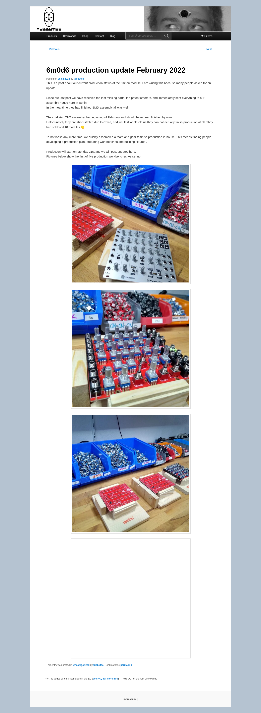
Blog (112, 36)
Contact (99, 36)
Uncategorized (81, 665)
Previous (53, 49)
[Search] (166, 36)
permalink (126, 665)
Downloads (69, 36)
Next (210, 49)
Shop (85, 36)
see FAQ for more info (105, 678)
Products (52, 36)
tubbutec (79, 78)
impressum (129, 699)
